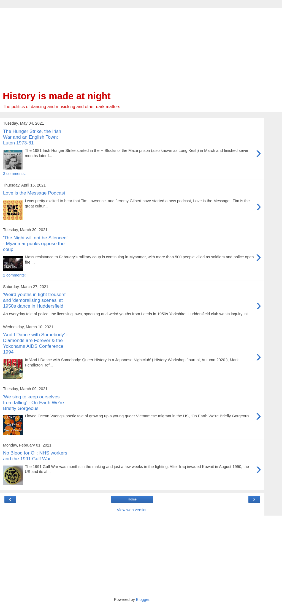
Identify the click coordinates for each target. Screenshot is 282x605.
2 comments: (14, 275)
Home (132, 499)
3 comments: (14, 173)
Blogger (143, 599)
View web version (132, 510)
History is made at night (57, 96)
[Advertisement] (132, 46)
